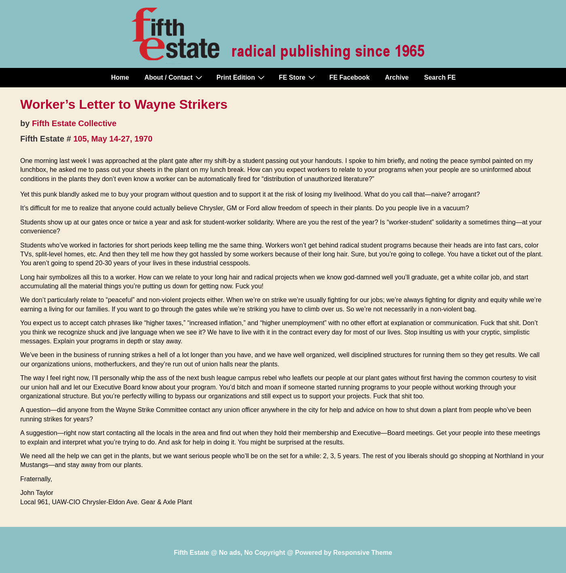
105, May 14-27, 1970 (113, 138)
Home (120, 77)
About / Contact (174, 77)
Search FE (440, 77)
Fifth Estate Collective (74, 123)
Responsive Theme (362, 552)
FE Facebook (349, 77)
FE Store (298, 77)
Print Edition (241, 77)
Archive (397, 77)
